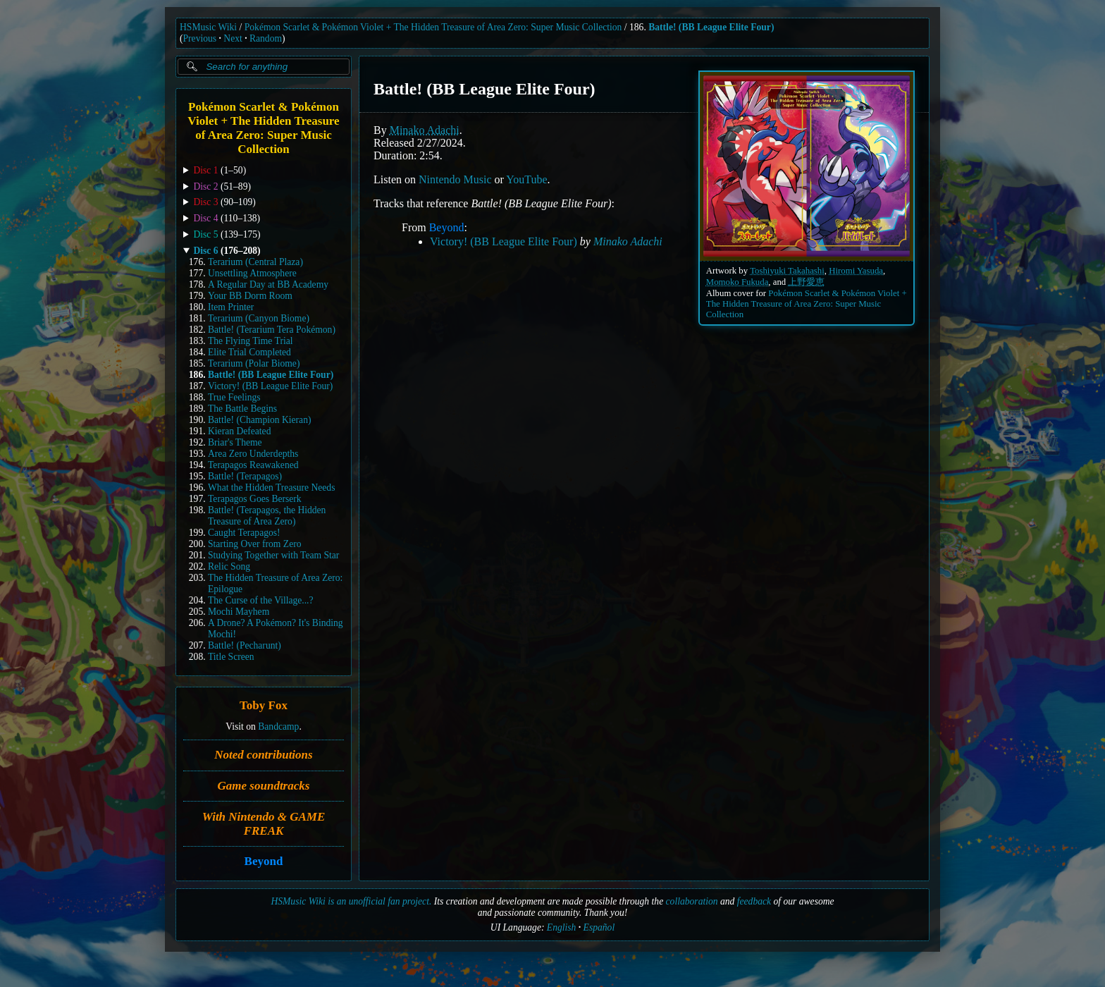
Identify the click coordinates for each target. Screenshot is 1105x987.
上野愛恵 (806, 282)
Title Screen (231, 656)
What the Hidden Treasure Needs (271, 487)
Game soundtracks (264, 785)
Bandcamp (278, 726)
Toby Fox (264, 706)
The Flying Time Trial (250, 341)
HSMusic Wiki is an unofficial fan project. (351, 901)
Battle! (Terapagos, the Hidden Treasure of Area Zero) (267, 516)
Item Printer (231, 307)
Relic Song (229, 566)
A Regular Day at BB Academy (268, 284)
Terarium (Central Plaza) (255, 262)
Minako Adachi (424, 130)
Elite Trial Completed (249, 352)
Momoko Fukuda (737, 282)
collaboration (692, 901)
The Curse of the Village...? (261, 600)
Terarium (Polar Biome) (254, 363)
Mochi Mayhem (238, 611)
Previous (200, 38)
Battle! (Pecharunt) (244, 645)
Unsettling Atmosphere (252, 273)
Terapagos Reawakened (253, 465)
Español (599, 927)
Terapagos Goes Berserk (255, 499)
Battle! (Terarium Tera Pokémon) (271, 329)
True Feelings (234, 397)
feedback (754, 901)
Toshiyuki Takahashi (787, 271)
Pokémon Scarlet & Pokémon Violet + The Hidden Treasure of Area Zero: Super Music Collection (433, 27)
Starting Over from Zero (255, 544)
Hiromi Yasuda (856, 271)
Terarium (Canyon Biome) (258, 318)
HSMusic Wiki (208, 27)
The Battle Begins (242, 408)
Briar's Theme (235, 442)
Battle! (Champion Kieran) (259, 420)
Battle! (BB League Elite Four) (711, 27)
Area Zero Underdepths (253, 453)
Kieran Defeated (239, 431)
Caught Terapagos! (244, 532)
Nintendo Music (455, 179)
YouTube (526, 179)
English (561, 927)
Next (232, 38)
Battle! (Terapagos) (245, 476)
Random (265, 38)
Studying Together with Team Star (273, 555)
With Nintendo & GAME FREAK (264, 824)
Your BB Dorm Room (250, 295)
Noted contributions (263, 754)
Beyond (264, 862)
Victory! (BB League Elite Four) (270, 386)
